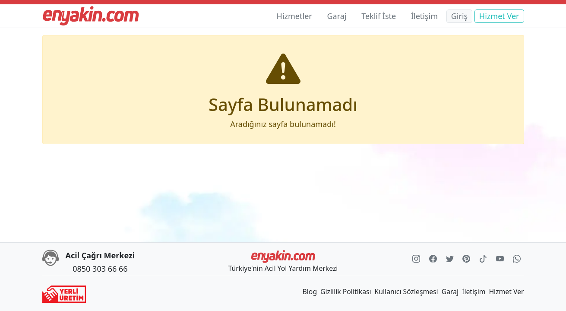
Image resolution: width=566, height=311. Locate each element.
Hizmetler (294, 16)
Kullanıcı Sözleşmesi (406, 291)
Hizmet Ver (499, 16)
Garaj (336, 16)
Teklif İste (378, 16)
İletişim (424, 16)
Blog (310, 291)
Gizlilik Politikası (345, 291)
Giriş (459, 16)
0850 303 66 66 (100, 268)
